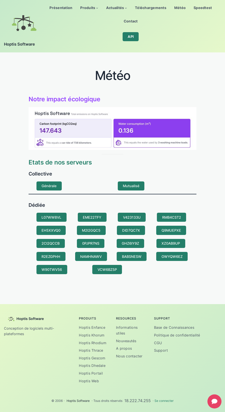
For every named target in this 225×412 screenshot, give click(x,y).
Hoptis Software (19, 44)
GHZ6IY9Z (130, 243)
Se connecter (164, 401)
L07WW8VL (51, 217)
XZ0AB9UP (170, 243)
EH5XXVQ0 (51, 230)
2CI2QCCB (51, 243)
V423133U (132, 217)
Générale (49, 186)
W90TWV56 (52, 269)
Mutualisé (131, 186)
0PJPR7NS (90, 243)
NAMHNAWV (91, 256)
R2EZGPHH (51, 256)
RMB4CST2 (171, 217)
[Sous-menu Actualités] (126, 8)
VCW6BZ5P (107, 269)
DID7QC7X (131, 230)
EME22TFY (92, 217)
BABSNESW (132, 256)
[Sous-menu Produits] (97, 8)
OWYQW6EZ (172, 256)
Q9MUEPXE (171, 230)
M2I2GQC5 (91, 230)
